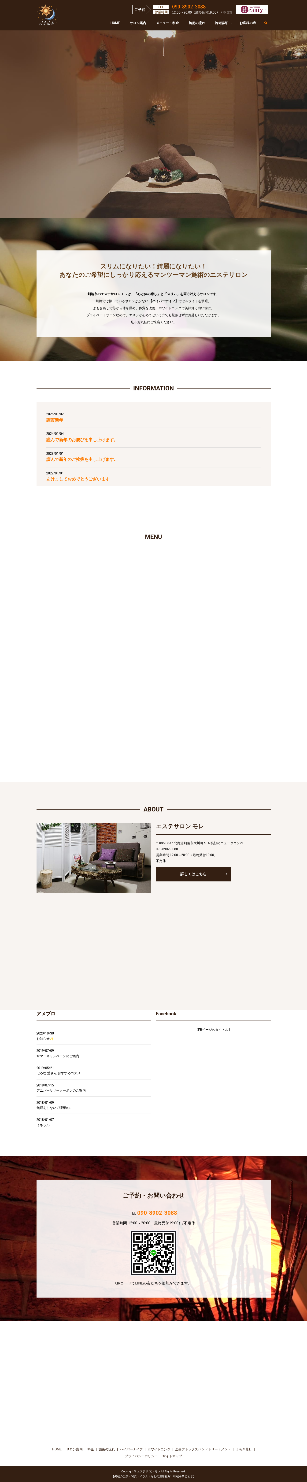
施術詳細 (221, 23)
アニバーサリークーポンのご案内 (61, 1090)
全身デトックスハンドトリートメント (203, 1449)
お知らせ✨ (45, 1039)
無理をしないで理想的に (55, 1108)
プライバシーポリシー (141, 1456)
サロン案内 (138, 23)
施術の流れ (197, 23)
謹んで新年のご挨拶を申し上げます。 (82, 459)
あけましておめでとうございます (78, 479)
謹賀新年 (54, 420)
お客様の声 (248, 23)
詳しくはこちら (193, 874)
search (268, 23)
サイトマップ (172, 1456)
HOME (115, 23)
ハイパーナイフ (131, 1449)
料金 (90, 1449)
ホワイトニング (159, 1449)
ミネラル (43, 1125)
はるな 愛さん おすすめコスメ (59, 1073)
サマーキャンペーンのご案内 (58, 1056)
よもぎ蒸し (244, 1449)
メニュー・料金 (167, 23)
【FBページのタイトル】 (213, 1029)
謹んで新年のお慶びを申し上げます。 (82, 439)
